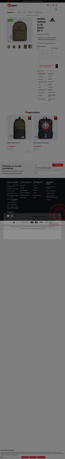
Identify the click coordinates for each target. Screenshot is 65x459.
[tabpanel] (19, 30)
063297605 (14, 202)
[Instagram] (12, 215)
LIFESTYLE (50, 87)
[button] (50, 5)
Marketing (18, 457)
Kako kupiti (22, 185)
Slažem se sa (43, 167)
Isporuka (22, 187)
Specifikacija (40, 70)
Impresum (48, 199)
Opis (56, 70)
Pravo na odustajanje (25, 192)
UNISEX (50, 84)
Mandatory (4, 457)
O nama (35, 185)
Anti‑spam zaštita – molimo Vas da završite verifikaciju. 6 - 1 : (48, 170)
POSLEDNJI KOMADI (39, 12)
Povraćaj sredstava (50, 190)
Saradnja (35, 190)
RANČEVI (23, 15)
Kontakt (35, 192)
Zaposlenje (35, 187)
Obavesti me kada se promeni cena (47, 43)
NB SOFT (35, 228)
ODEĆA (24, 12)
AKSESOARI (30, 12)
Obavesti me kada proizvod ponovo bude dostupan (46, 66)
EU (38, 48)
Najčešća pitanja (37, 195)
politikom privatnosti (46, 167)
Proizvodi (13, 15)
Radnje (34, 197)
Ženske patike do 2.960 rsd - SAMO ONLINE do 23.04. (30, 1)
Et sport (8, 15)
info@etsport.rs (13, 205)
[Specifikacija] (40, 70)
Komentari (49, 70)
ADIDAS (50, 79)
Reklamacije (23, 197)
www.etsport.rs (26, 228)
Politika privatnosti (50, 193)
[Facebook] (8, 215)
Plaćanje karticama (24, 195)
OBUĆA (19, 12)
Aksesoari (18, 15)
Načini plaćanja (23, 190)
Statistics (11, 457)
